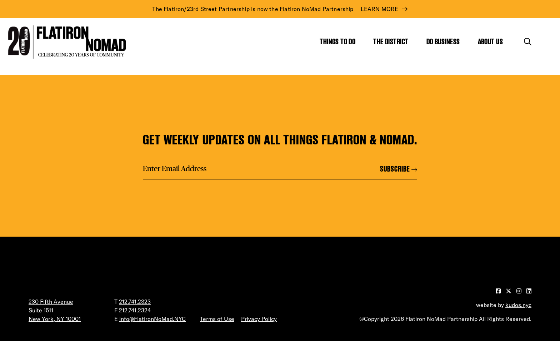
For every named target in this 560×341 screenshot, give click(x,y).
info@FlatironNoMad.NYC (152, 318)
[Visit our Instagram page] (519, 291)
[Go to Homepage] (65, 42)
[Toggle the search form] (527, 41)
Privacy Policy (259, 318)
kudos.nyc (518, 304)
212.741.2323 (135, 301)
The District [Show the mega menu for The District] (390, 41)
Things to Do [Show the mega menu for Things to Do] (337, 41)
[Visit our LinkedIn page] (528, 291)
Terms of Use (217, 318)
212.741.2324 (135, 310)
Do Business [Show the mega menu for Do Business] (443, 41)
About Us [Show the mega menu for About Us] (490, 41)
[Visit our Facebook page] (499, 291)
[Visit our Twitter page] (509, 291)
